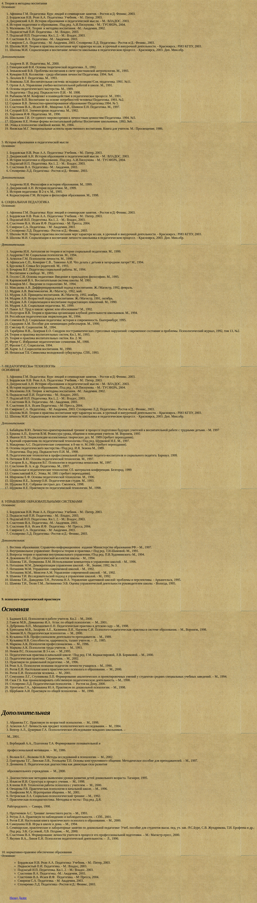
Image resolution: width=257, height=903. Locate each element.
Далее (22, 898)
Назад (14, 898)
